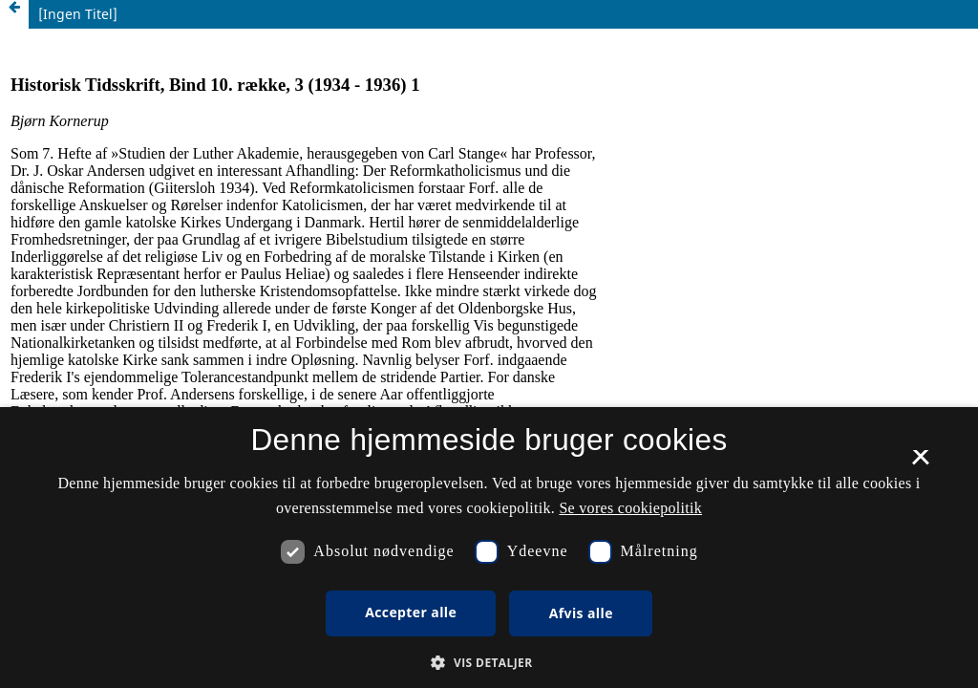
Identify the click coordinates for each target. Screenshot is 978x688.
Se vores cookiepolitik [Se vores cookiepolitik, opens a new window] (630, 508)
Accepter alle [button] (411, 612)
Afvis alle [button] (581, 613)
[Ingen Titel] (77, 14)
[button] (488, 663)
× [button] (920, 463)
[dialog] (489, 547)
